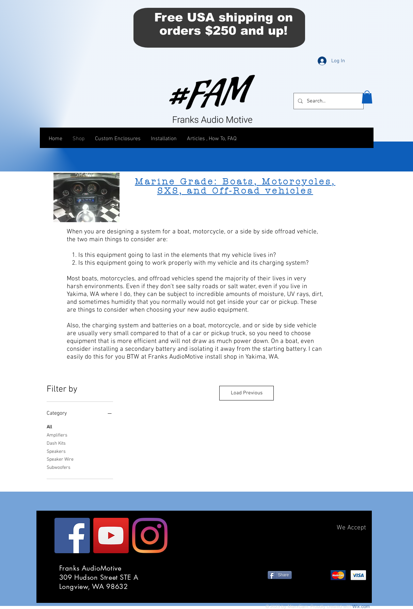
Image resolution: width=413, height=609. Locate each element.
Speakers (56, 451)
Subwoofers (58, 467)
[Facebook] (72, 535)
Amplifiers (57, 434)
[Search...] (328, 101)
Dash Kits (56, 443)
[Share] (280, 575)
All (49, 426)
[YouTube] (111, 535)
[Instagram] (150, 535)
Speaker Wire (60, 459)
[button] (367, 96)
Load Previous (247, 393)
